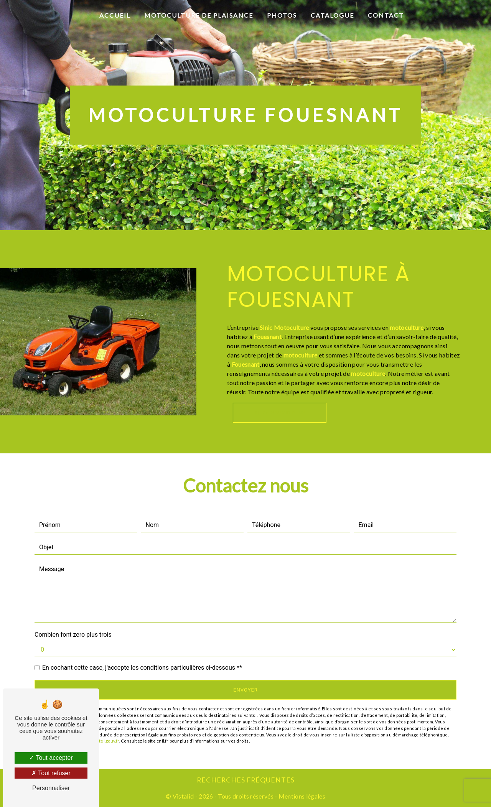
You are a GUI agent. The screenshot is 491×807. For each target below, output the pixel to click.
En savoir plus (280, 412)
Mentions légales (301, 796)
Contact (386, 15)
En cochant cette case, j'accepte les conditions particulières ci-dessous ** (142, 667)
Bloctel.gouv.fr (104, 740)
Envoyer (245, 690)
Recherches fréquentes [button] (246, 780)
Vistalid (183, 796)
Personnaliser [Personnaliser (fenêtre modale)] (51, 788)
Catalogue (332, 15)
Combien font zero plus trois (73, 634)
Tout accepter (50, 757)
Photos (282, 15)
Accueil (114, 15)
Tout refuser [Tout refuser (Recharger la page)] (51, 773)
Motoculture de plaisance (198, 15)
